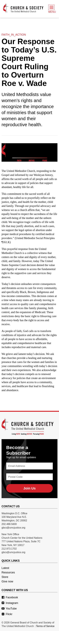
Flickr (7, 614)
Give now (7, 581)
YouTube (9, 608)
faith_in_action (14, 34)
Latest (5, 568)
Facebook (10, 597)
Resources (8, 572)
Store (5, 577)
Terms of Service (45, 626)
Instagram (10, 603)
